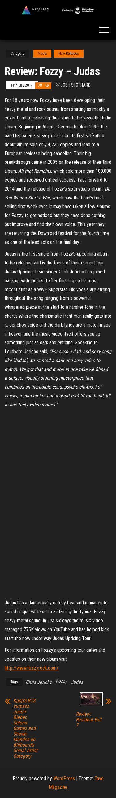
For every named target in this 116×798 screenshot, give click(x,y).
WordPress (64, 778)
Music (42, 53)
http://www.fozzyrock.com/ (31, 668)
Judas (77, 682)
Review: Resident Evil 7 (88, 719)
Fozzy (61, 681)
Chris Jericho (39, 682)
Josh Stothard (76, 85)
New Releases (68, 53)
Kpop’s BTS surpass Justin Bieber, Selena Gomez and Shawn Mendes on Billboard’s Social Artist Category (25, 728)
